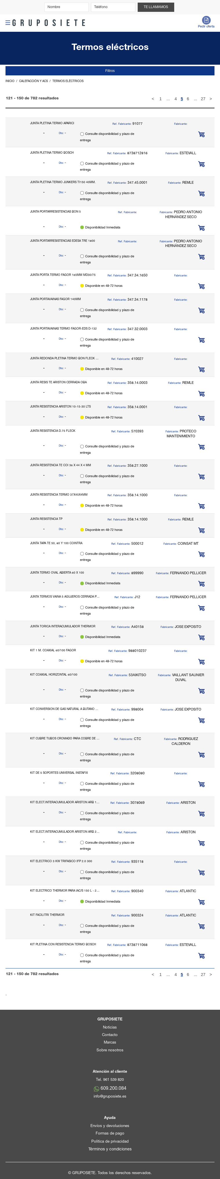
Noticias (110, 1028)
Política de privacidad (110, 1142)
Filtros (110, 71)
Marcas (110, 1043)
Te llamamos (156, 7)
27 (203, 98)
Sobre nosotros (110, 1050)
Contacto (110, 1035)
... (168, 98)
